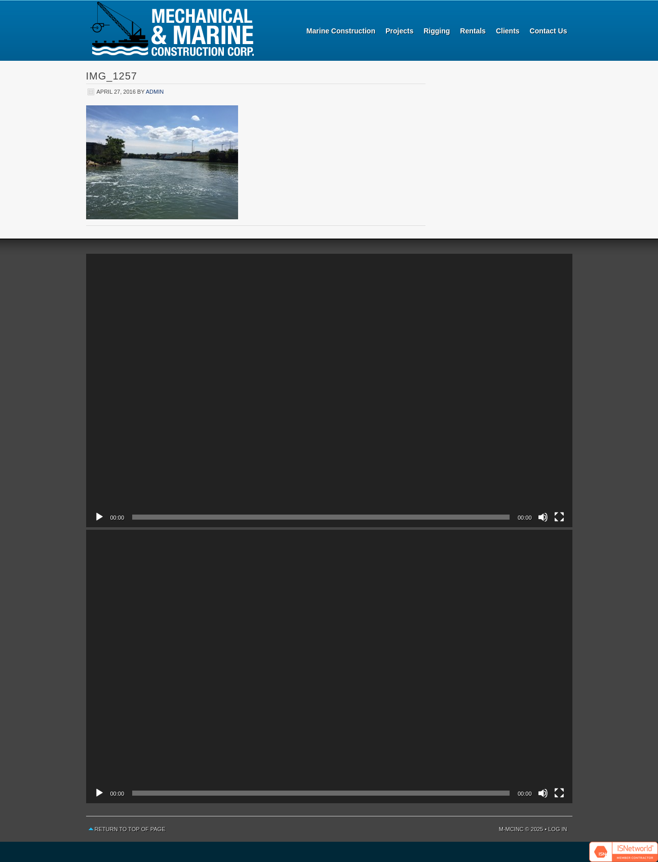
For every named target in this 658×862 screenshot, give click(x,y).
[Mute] (543, 517)
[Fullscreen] (559, 517)
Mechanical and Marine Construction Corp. (172, 30)
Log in (557, 829)
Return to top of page (130, 829)
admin (155, 92)
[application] (329, 390)
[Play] (99, 517)
